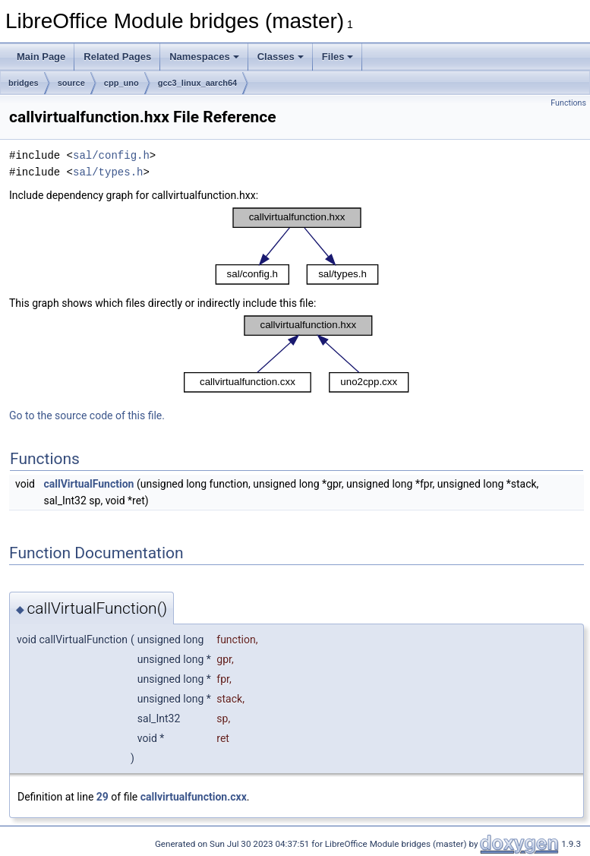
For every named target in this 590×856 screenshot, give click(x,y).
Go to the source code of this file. (87, 415)
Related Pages (117, 56)
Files (338, 56)
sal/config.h (111, 155)
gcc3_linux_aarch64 (198, 82)
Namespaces (204, 56)
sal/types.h (108, 172)
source (71, 82)
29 (102, 797)
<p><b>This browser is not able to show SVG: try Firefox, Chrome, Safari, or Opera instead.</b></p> (297, 246)
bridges (23, 82)
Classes (280, 56)
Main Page (41, 56)
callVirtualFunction (88, 484)
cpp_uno (121, 82)
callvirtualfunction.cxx (193, 797)
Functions (568, 103)
